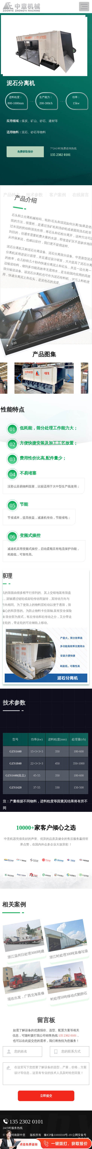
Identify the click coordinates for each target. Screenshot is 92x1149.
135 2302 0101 (26, 1121)
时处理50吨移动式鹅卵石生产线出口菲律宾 (68, 1001)
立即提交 (46, 1095)
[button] (18, 378)
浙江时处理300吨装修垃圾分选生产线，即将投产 (67, 959)
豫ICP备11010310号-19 (58, 1134)
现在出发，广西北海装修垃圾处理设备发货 (25, 1001)
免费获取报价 (25, 151)
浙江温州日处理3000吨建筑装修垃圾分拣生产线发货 (24, 959)
